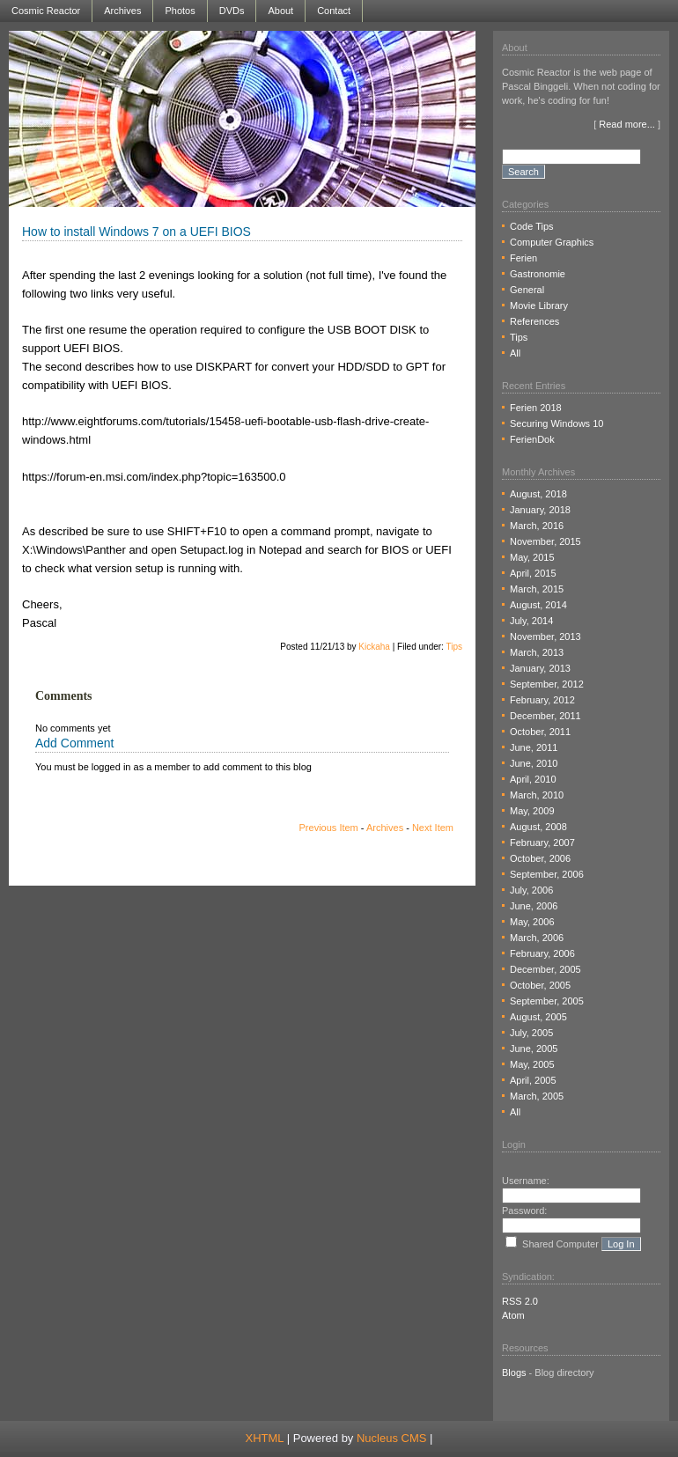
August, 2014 (538, 605)
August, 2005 (538, 1017)
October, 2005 (540, 985)
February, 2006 (542, 953)
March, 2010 (537, 795)
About (280, 10)
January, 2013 (540, 668)
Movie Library (539, 305)
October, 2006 (540, 858)
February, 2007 (542, 842)
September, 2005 (547, 1001)
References (534, 321)
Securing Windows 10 (556, 423)
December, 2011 (545, 715)
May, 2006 (532, 921)
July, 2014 (531, 620)
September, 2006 (547, 874)
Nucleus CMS (391, 1438)
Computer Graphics (551, 242)
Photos (180, 10)
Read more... (627, 124)
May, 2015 (532, 557)
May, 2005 (532, 1064)
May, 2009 (532, 811)
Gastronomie (537, 274)
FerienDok (532, 439)
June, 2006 (533, 906)
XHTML (265, 1438)
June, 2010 (533, 763)
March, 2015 (537, 589)
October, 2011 (540, 731)
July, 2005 (531, 1032)
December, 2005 (545, 969)
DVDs (232, 10)
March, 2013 (537, 652)
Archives (122, 10)
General (527, 289)
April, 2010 (533, 779)
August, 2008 (538, 826)
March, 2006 (537, 937)
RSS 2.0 (520, 1301)
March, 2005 (537, 1096)
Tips (454, 646)
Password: (524, 1210)
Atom (513, 1315)
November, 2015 (545, 541)
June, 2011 (533, 747)
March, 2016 (537, 525)
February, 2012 (542, 700)
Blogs (514, 1372)
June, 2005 (533, 1048)
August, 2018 (538, 494)
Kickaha (374, 646)
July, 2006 (531, 890)
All (515, 353)
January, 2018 (540, 509)
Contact (333, 10)
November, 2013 (545, 636)
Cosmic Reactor (45, 10)
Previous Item (328, 827)
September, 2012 (547, 684)
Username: (525, 1180)
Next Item (432, 827)
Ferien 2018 (536, 407)
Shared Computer (560, 1244)
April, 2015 (533, 573)
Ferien (523, 258)
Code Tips (532, 226)
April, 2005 (533, 1080)
